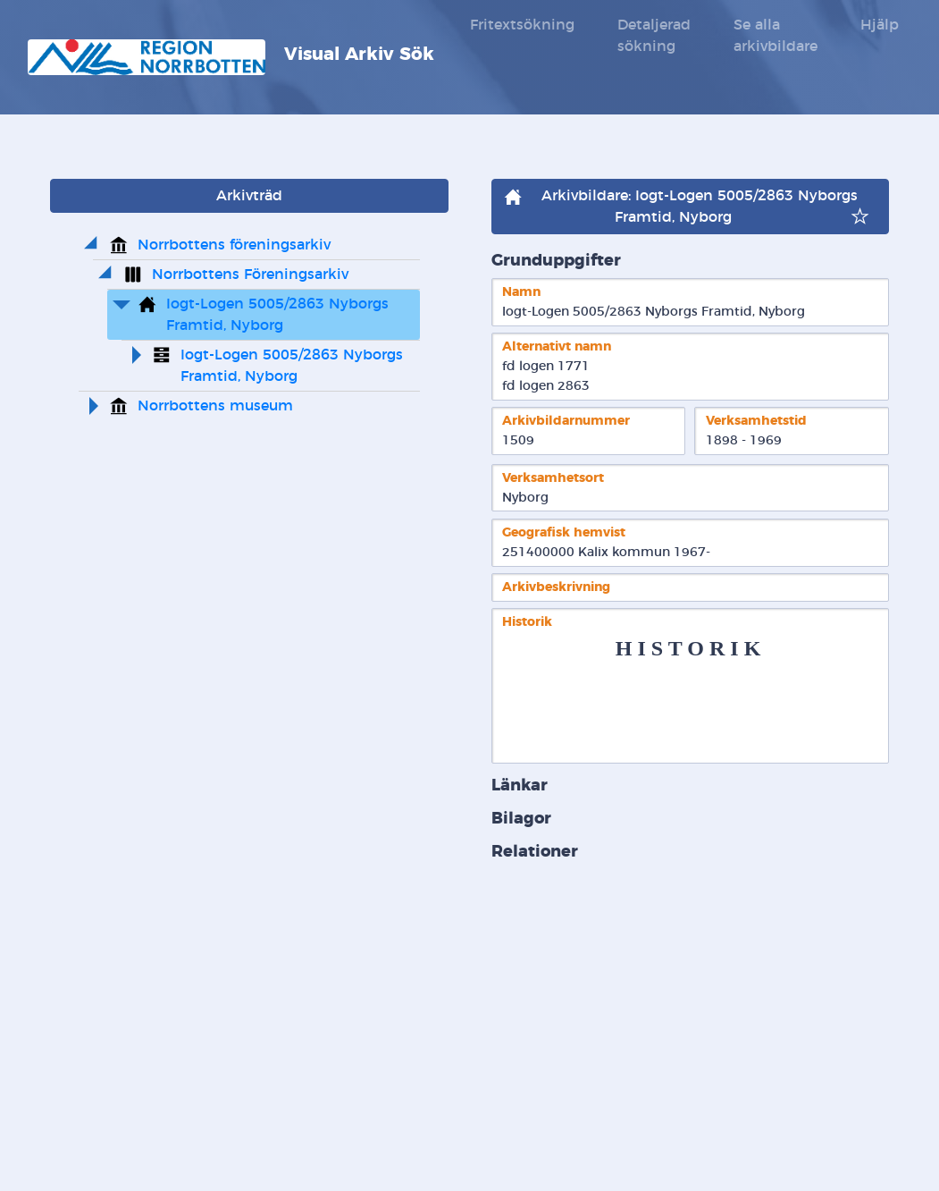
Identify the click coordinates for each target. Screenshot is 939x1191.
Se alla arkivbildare (775, 36)
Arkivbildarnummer (566, 420)
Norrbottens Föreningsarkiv (250, 274)
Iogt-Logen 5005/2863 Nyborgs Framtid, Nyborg (279, 315)
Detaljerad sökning (654, 36)
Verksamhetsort (553, 478)
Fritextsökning (522, 25)
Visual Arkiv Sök (231, 57)
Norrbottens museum (215, 406)
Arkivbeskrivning (556, 587)
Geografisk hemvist (563, 532)
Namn (521, 292)
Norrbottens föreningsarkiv (234, 245)
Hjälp (879, 25)
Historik (527, 622)
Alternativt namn (556, 346)
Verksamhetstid (756, 420)
